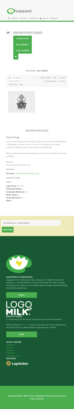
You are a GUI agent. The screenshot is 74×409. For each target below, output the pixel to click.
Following (13, 84)
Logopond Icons (13, 356)
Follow (15, 57)
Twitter (9, 347)
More (21, 334)
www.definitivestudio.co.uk (27, 173)
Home (37, 11)
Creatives (33, 18)
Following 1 (22, 45)
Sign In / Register (49, 18)
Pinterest (10, 350)
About (21, 295)
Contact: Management (36, 396)
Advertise (40, 399)
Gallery (15, 18)
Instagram (10, 353)
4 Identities (22, 39)
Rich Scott (25, 325)
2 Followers (22, 51)
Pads (21, 84)
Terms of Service (52, 396)
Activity (23, 18)
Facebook (10, 345)
